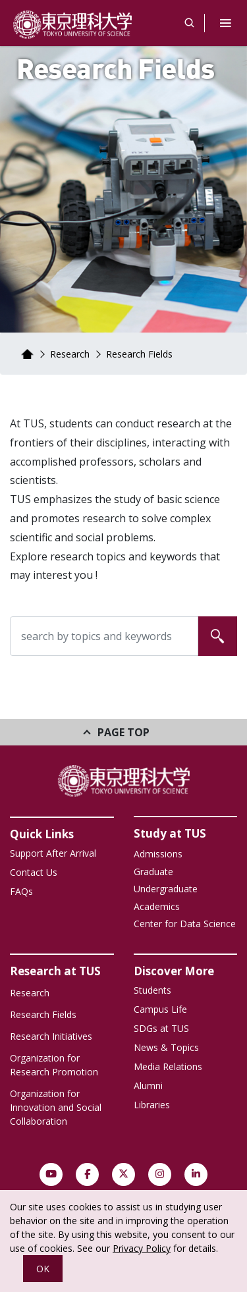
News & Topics (166, 1047)
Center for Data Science (185, 923)
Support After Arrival (53, 853)
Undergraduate (166, 888)
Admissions (158, 854)
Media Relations (168, 1066)
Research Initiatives (51, 1036)
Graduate (153, 871)
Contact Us (33, 872)
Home (27, 354)
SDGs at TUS (161, 1028)
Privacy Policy (142, 1248)
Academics (157, 906)
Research (70, 354)
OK (42, 1268)
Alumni (148, 1085)
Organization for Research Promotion (54, 1065)
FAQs (21, 891)
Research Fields (43, 1014)
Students (152, 990)
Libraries (152, 1104)
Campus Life (160, 1009)
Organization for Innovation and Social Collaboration (55, 1107)
